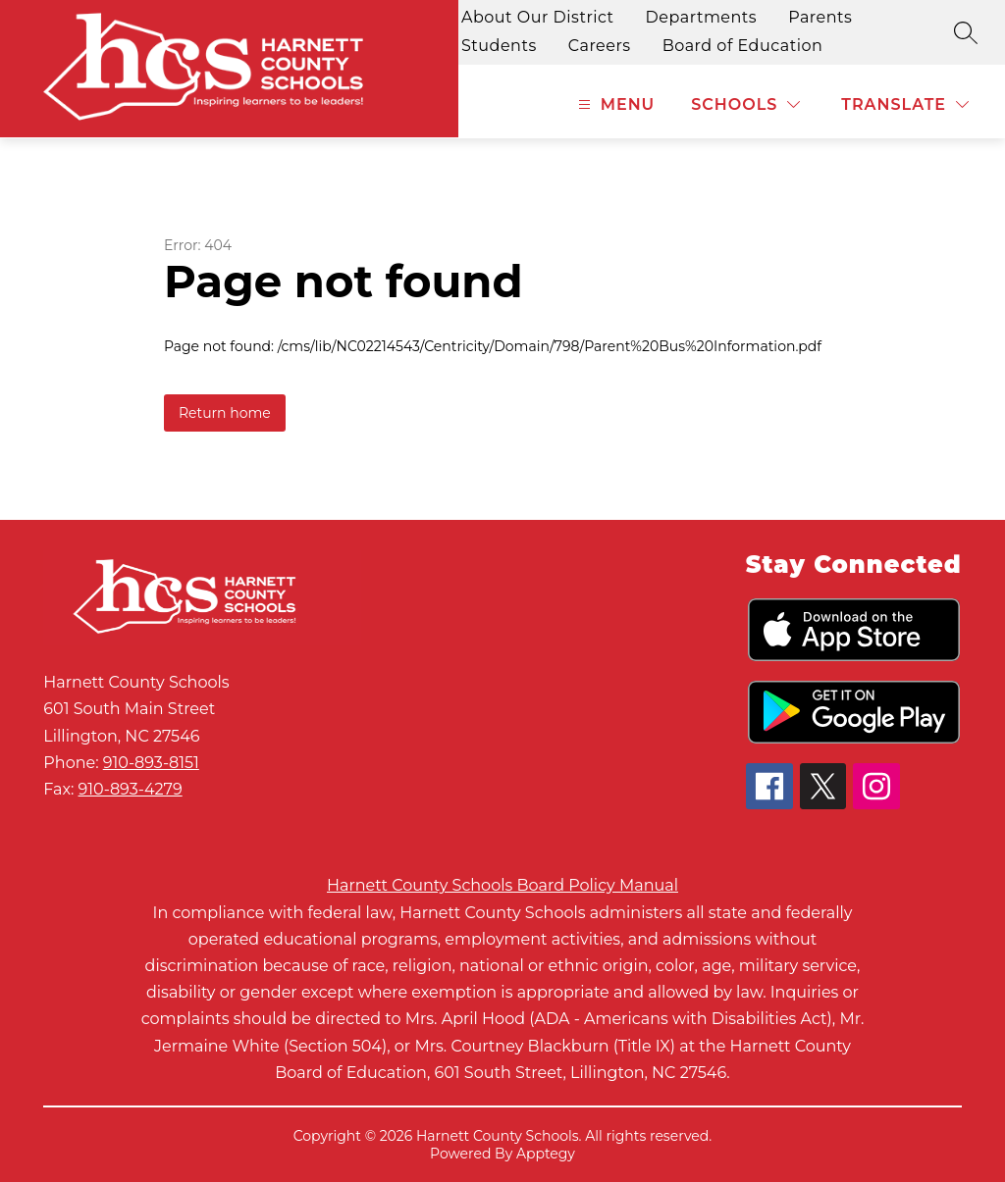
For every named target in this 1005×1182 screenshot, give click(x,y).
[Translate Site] (905, 104)
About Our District (537, 17)
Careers (599, 45)
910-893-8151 (151, 762)
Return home (225, 413)
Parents (820, 17)
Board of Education (742, 45)
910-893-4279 (131, 789)
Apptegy (545, 1153)
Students (499, 45)
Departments (702, 17)
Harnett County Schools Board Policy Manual (502, 885)
